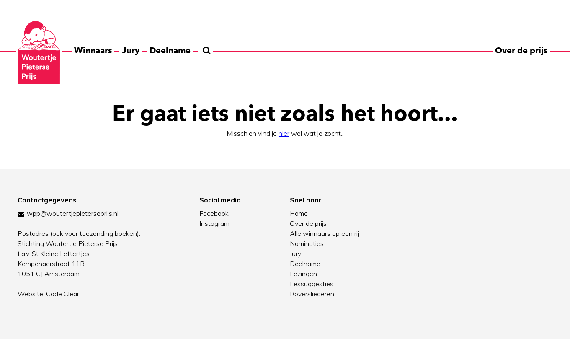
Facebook (214, 213)
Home (299, 213)
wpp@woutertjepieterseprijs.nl (73, 213)
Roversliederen (312, 294)
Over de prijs (521, 50)
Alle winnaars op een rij (324, 233)
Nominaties (307, 243)
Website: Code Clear (48, 294)
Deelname (170, 50)
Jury (130, 50)
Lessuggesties (311, 283)
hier (284, 133)
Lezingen (303, 273)
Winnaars (93, 50)
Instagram (214, 223)
